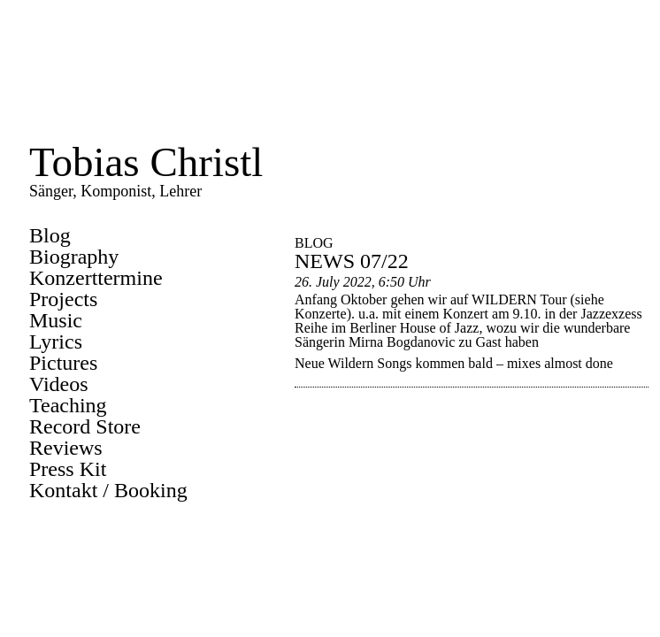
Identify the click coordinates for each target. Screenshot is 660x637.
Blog (50, 235)
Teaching (68, 405)
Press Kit (67, 468)
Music (55, 320)
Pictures (63, 362)
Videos (58, 383)
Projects (63, 299)
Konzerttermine (96, 277)
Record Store (85, 426)
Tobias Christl (146, 162)
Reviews (66, 447)
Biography (74, 256)
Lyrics (55, 341)
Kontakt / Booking (108, 490)
